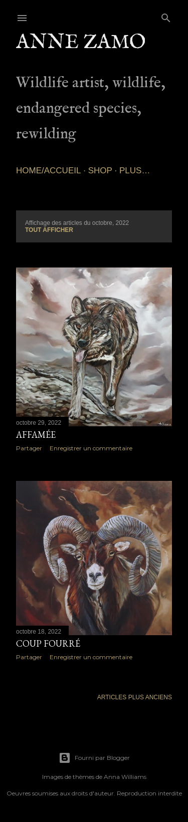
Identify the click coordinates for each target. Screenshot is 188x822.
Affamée (36, 434)
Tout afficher (49, 229)
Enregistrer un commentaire (91, 448)
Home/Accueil (48, 170)
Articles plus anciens (134, 697)
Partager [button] (29, 448)
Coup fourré (48, 643)
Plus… (134, 170)
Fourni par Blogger (94, 758)
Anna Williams (125, 776)
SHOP (100, 170)
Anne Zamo (81, 43)
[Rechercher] (166, 16)
